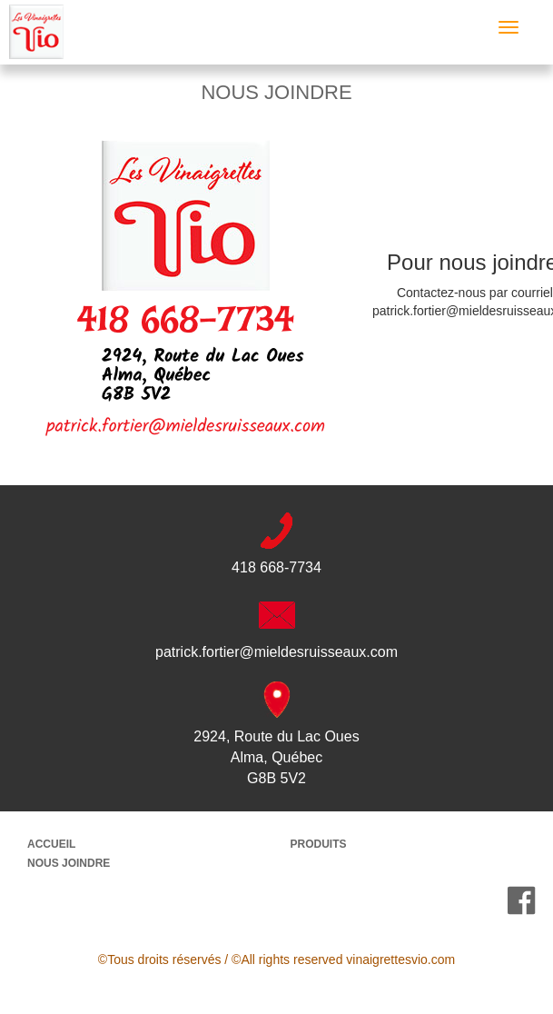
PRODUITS (319, 844)
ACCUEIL (51, 844)
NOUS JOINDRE (68, 863)
